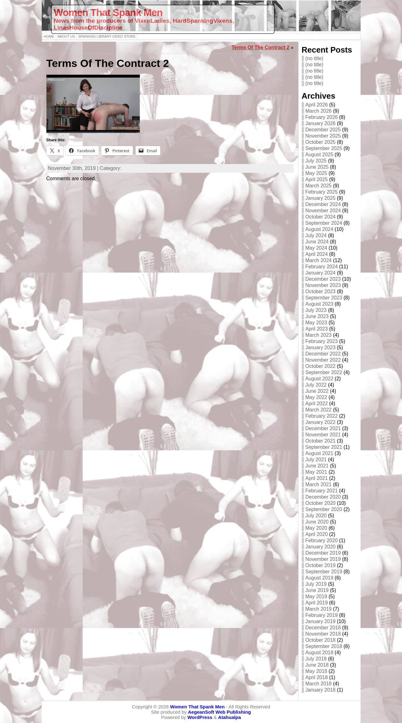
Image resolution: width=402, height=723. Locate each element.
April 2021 (316, 478)
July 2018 (316, 658)
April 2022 (316, 403)
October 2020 (320, 503)
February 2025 (321, 192)
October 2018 (320, 640)
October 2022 (320, 366)
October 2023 (320, 291)
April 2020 (316, 534)
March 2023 (318, 335)
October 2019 (320, 565)
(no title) (314, 58)
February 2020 (321, 540)
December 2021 (323, 428)
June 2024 (317, 241)
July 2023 (316, 310)
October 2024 (320, 216)
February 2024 (321, 266)
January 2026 (320, 123)
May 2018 (316, 671)
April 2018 (316, 677)
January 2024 (320, 272)
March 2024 (318, 260)
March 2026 (318, 111)
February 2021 (321, 490)
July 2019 (316, 584)
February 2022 (321, 416)
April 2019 (316, 602)
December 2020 (323, 497)
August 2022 (319, 378)
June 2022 (317, 391)
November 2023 (323, 285)
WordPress (199, 717)
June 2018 (317, 665)
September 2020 (323, 509)
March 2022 (318, 409)
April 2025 (316, 179)
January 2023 (320, 347)
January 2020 (320, 546)
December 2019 (323, 553)
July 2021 (316, 459)
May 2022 (316, 397)
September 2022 (323, 372)
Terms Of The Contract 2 (261, 47)
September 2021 (323, 447)
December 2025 (323, 129)
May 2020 (316, 528)
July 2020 (316, 515)
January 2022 (320, 422)
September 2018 (323, 646)
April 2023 (316, 328)
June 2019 (317, 590)
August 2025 (319, 154)
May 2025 (316, 173)
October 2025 (320, 142)
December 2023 (323, 279)
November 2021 (323, 434)
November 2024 (323, 210)
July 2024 (316, 235)
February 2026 (321, 117)
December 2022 (323, 353)
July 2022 (316, 384)
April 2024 (316, 254)
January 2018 (320, 689)
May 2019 (316, 596)
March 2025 (318, 185)
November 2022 (323, 360)
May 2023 (316, 322)
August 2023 (319, 304)
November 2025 (323, 135)
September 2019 (323, 571)
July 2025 (316, 160)
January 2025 (320, 198)
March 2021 (318, 484)
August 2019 (319, 577)
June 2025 (317, 167)
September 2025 (323, 148)
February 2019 (321, 615)
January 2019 (320, 621)
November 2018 (323, 633)
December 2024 (323, 204)
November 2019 (323, 559)
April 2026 (316, 104)
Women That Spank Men (108, 12)
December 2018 (323, 627)
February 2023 (321, 341)
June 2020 (317, 521)
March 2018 (318, 683)
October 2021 (320, 441)
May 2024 (316, 248)
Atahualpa (229, 717)
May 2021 (316, 472)
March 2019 (318, 609)
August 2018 (319, 652)
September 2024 (323, 223)
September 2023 (323, 297)
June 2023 (317, 316)
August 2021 (319, 453)
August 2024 (319, 229)
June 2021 (317, 465)
